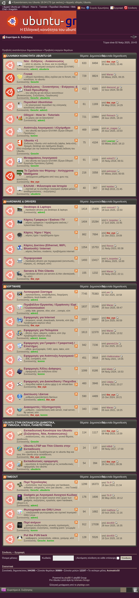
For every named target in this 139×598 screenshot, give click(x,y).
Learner (111, 141)
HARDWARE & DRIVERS (21, 201)
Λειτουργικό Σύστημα (38, 291)
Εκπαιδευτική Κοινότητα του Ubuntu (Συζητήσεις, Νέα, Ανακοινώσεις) (48, 432)
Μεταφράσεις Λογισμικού (40, 157)
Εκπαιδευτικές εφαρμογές (41, 461)
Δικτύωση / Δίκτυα (36, 394)
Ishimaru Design (82, 580)
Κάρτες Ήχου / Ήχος (37, 232)
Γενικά (28, 74)
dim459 (110, 523)
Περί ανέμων (32, 522)
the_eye (111, 61)
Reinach (111, 115)
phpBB (67, 578)
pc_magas (112, 128)
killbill (109, 446)
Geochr (35, 82)
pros (43, 457)
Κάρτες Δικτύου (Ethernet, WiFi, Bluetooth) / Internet (45, 247)
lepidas (110, 186)
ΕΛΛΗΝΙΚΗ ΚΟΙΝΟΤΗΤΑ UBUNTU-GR (28, 55)
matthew (111, 510)
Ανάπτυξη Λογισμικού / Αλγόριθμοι (47, 127)
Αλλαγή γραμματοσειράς (133, 36)
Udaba (110, 382)
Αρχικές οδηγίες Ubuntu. (79, 2)
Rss (83, 8)
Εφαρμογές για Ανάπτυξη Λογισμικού (49, 355)
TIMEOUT (12, 476)
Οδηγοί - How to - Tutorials (34, 7)
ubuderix (44, 69)
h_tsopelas (112, 220)
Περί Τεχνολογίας (35, 482)
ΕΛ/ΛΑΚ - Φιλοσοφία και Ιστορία (45, 186)
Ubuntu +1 (31, 140)
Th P (109, 482)
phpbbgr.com (83, 585)
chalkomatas (113, 356)
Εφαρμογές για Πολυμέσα (41, 330)
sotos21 (111, 158)
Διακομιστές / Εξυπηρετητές (42, 407)
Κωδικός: (47, 558)
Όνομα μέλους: (10, 558)
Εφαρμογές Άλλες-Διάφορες (42, 368)
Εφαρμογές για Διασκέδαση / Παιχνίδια (50, 381)
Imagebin (13, 9)
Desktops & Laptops (37, 206)
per (108, 292)
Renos (110, 245)
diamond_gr (113, 87)
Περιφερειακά (33, 258)
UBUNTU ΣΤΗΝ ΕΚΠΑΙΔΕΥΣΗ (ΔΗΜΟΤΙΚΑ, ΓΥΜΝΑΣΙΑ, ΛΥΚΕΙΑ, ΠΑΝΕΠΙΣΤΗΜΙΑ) (29, 424)
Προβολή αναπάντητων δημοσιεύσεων (22, 50)
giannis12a (112, 343)
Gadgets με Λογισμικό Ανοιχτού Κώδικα (50, 494)
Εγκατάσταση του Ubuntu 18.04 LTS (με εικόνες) (39, 2)
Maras (110, 74)
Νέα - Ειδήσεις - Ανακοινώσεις (44, 61)
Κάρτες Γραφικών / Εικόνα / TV (44, 219)
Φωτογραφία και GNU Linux (42, 509)
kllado (110, 369)
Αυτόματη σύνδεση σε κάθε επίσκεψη (98, 558)
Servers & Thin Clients (39, 270)
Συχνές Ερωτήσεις (99, 8)
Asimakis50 (113, 570)
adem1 (34, 69)
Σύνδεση (132, 8)
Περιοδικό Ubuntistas (59, 7)
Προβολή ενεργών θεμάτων (58, 50)
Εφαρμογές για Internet (39, 317)
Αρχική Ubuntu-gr (11, 7)
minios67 (111, 207)
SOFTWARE (13, 286)
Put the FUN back (35, 535)
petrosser (112, 171)
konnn (34, 135)
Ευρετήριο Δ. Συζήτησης (19, 37)
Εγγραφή (118, 8)
